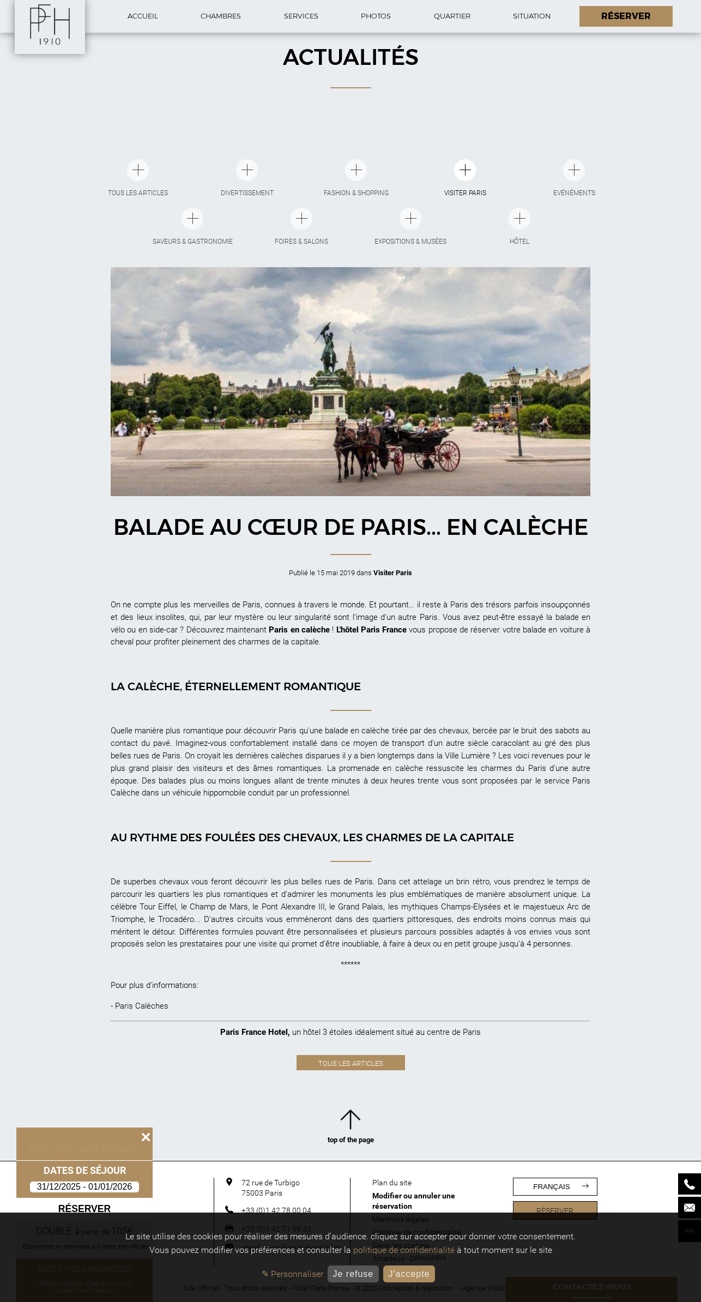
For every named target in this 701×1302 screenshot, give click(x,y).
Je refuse (353, 1274)
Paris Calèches (141, 1006)
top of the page (351, 1129)
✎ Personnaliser (292, 1274)
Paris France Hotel (254, 1032)
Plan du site (392, 1182)
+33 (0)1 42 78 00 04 (276, 1210)
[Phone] (689, 1184)
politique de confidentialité (404, 1250)
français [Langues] (560, 1187)
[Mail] (689, 1207)
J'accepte (409, 1274)
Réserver (84, 1208)
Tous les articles (350, 1063)
